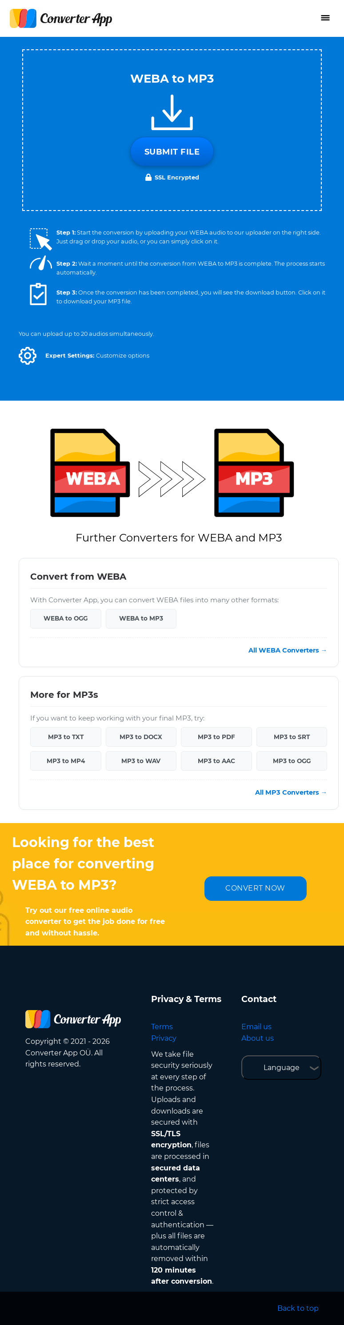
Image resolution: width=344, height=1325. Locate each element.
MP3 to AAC (216, 760)
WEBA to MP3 (141, 618)
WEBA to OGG (66, 618)
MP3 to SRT (292, 736)
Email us (256, 1027)
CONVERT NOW (255, 888)
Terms (162, 1027)
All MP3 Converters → (291, 792)
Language (282, 1067)
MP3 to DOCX (141, 736)
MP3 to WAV (140, 760)
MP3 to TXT (66, 736)
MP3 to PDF (216, 736)
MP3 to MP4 (66, 760)
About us (257, 1038)
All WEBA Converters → (287, 650)
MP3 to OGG (292, 760)
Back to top (298, 1308)
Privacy (163, 1038)
